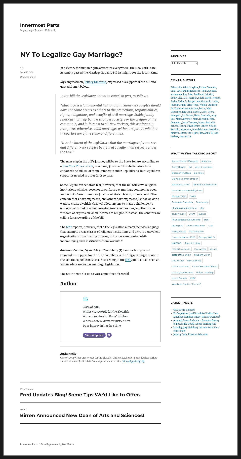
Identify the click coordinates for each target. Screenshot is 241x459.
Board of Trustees (181, 172)
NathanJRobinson (190, 90)
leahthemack (204, 101)
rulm (183, 104)
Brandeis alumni (181, 184)
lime (190, 133)
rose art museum (181, 249)
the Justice (178, 260)
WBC (193, 278)
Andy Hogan (179, 167)
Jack (196, 133)
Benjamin (176, 122)
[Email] (109, 335)
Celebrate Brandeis (182, 202)
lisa (201, 133)
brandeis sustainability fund (187, 190)
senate (213, 249)
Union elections (180, 266)
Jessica (216, 97)
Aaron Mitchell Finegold (185, 161)
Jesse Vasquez (189, 122)
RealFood (199, 94)
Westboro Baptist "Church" (186, 284)
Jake (190, 94)
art (190, 167)
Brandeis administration (185, 178)
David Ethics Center (197, 126)
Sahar (174, 87)
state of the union (181, 254)
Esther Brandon (207, 87)
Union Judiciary (204, 272)
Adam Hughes (190, 87)
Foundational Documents (186, 219)
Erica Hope (192, 104)
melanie (175, 133)
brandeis (199, 172)
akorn (183, 133)
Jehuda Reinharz (195, 225)
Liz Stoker (187, 115)
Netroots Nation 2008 (183, 237)
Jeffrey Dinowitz (95, 82)
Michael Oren (196, 231)
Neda (196, 115)
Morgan (193, 97)
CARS (193, 196)
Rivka (181, 101)
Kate (212, 119)
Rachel (196, 111)
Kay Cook (187, 111)
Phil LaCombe (209, 90)
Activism (206, 161)
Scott (201, 97)
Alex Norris (185, 136)
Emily (174, 97)
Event (192, 213)
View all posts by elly (133, 361)
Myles (201, 122)
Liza (180, 97)
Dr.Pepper (190, 101)
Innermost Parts (40, 25)
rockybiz (203, 119)
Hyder (215, 101)
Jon (185, 94)
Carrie (208, 97)
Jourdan (175, 104)
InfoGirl (209, 94)
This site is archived (184, 309)
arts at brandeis (203, 167)
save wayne (200, 249)
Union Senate (179, 278)
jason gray (177, 225)
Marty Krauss (179, 231)
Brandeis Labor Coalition (205, 129)
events (202, 213)
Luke (204, 111)
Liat (185, 97)
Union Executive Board (204, 266)
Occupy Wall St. (207, 237)
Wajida (203, 104)
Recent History (192, 243)
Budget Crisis (179, 196)
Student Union (202, 254)
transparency (194, 260)
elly (85, 298)
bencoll (175, 126)
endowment (178, 213)
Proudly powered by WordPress (57, 444)
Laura (183, 126)
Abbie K (208, 133)
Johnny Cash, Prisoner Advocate (190, 334)
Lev (178, 90)
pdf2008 (176, 243)
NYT (68, 227)
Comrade (205, 115)
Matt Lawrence (184, 119)
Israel (206, 219)
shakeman (176, 94)
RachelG (210, 122)
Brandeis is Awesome (205, 184)
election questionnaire (184, 208)
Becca (202, 108)
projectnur (185, 129)
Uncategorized (28, 77)
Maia (195, 119)
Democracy (202, 202)
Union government (182, 272)
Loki (173, 90)
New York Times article (77, 166)
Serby (174, 101)
